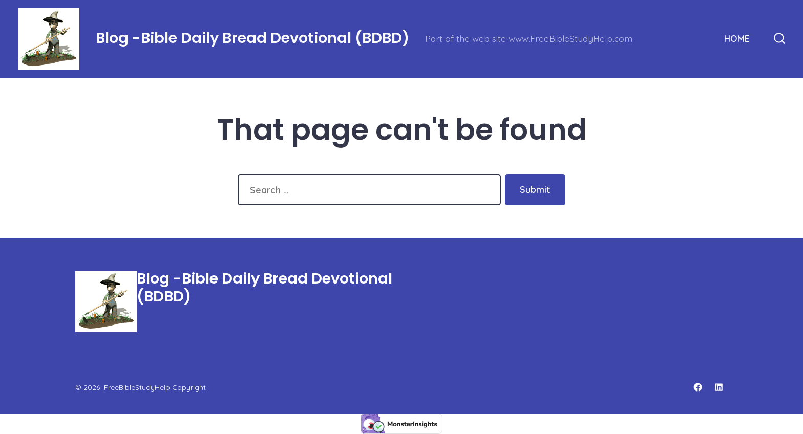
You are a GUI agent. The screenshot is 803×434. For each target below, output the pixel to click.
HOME (737, 38)
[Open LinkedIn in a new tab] (719, 387)
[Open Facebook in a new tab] (698, 387)
